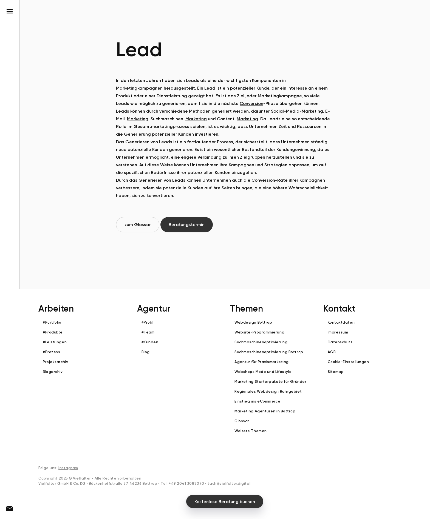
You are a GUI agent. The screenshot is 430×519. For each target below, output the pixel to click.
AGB (332, 352)
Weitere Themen (250, 431)
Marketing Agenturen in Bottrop (265, 411)
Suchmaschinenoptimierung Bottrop (268, 352)
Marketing (312, 111)
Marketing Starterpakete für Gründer (270, 382)
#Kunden (150, 342)
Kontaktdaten (341, 322)
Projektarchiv (55, 362)
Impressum (338, 332)
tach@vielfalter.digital (229, 483)
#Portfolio (52, 322)
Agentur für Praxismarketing (261, 362)
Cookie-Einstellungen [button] (348, 362)
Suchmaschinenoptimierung (260, 342)
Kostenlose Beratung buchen (224, 501)
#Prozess (51, 352)
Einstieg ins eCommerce (257, 401)
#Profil (148, 322)
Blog (146, 352)
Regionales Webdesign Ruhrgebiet (268, 391)
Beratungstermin (187, 224)
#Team (148, 332)
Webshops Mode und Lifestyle (263, 372)
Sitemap (336, 372)
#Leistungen (55, 342)
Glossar (241, 421)
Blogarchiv (53, 372)
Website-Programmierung (259, 332)
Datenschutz (340, 342)
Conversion (251, 103)
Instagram (68, 468)
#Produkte (53, 332)
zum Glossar (138, 224)
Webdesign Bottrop (253, 322)
